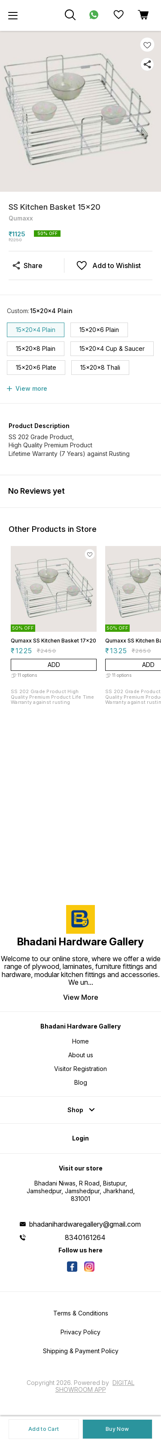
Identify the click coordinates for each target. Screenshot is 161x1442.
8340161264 (85, 1237)
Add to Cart (43, 1429)
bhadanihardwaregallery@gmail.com (85, 1224)
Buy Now (117, 1429)
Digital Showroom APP (95, 1386)
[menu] (13, 15)
